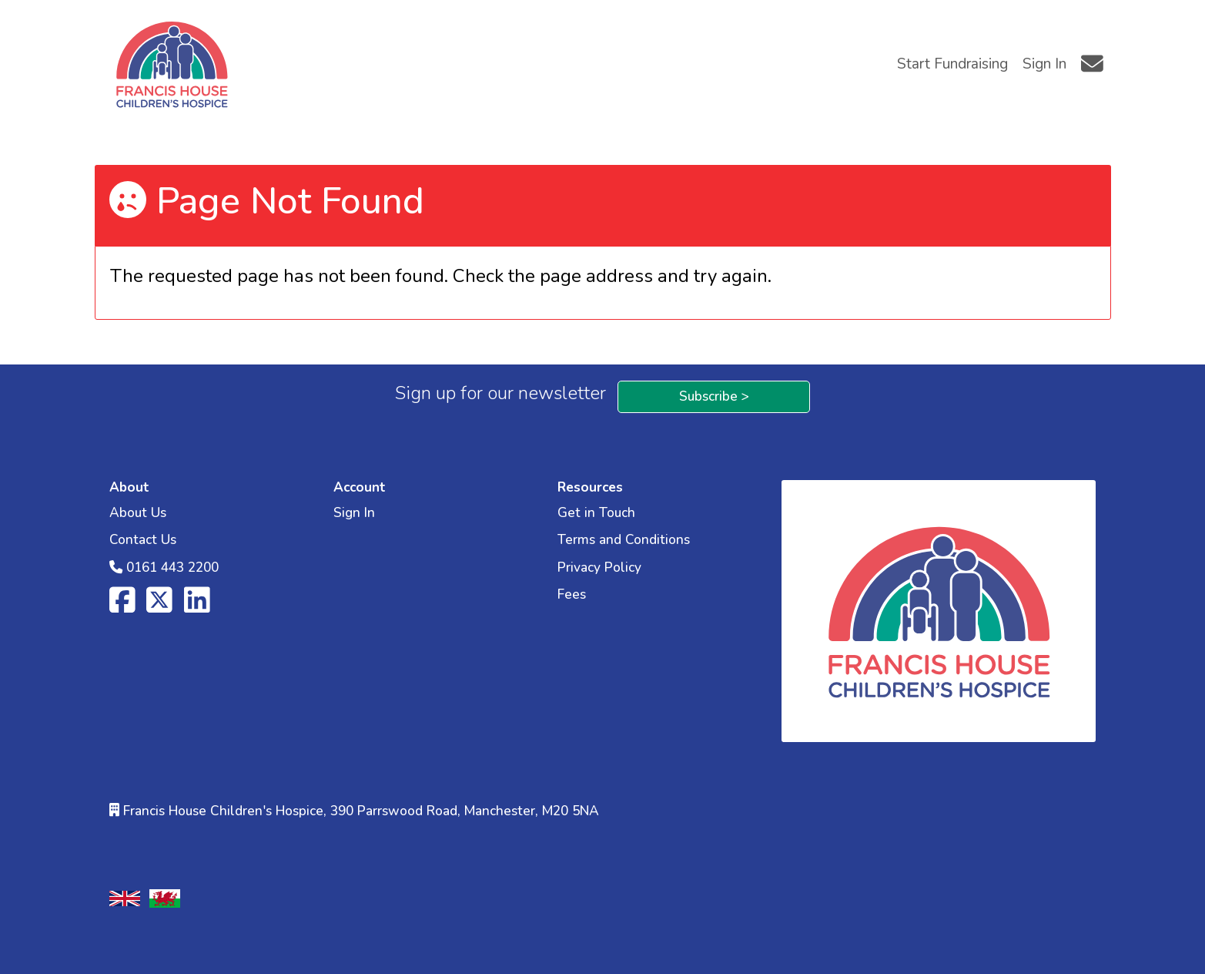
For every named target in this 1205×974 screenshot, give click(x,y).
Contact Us (142, 540)
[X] (159, 607)
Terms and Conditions (623, 540)
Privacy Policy (599, 567)
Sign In (354, 513)
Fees (571, 594)
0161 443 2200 (172, 567)
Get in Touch (596, 513)
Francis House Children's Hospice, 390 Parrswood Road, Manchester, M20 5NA (361, 811)
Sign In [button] (1044, 64)
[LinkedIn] (197, 607)
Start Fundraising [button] (952, 64)
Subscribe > (714, 396)
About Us (137, 513)
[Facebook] (122, 607)
